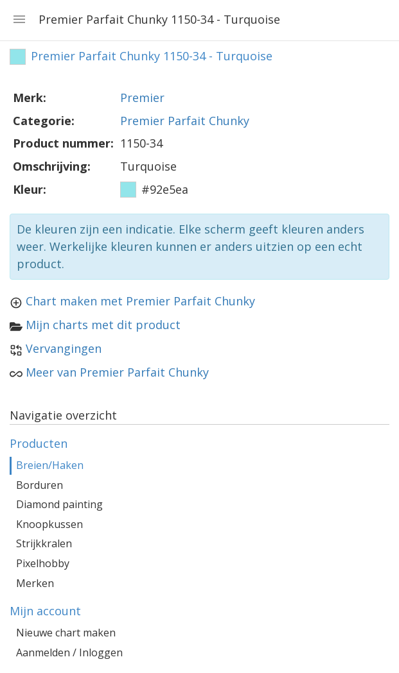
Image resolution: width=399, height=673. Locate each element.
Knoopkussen (49, 524)
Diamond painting (59, 504)
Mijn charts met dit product (103, 324)
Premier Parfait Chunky (184, 120)
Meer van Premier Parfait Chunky (117, 372)
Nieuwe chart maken (66, 633)
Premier (142, 97)
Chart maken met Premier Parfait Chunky (140, 301)
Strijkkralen (44, 543)
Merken (35, 583)
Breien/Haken (50, 465)
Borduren (39, 485)
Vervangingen (64, 348)
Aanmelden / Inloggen (69, 652)
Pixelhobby (42, 563)
